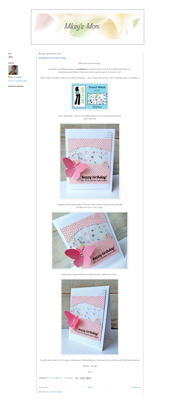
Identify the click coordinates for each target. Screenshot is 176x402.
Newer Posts (43, 387)
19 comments (68, 378)
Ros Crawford (51, 378)
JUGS (74, 78)
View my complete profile (17, 81)
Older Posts (136, 387)
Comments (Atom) (55, 392)
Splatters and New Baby (52, 57)
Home (90, 387)
